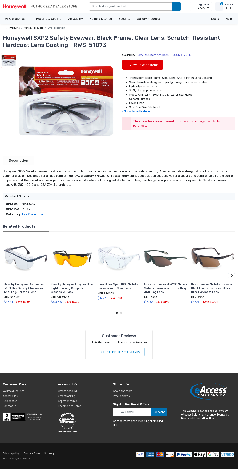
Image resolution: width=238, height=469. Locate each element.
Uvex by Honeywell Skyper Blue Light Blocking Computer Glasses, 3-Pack (72, 288)
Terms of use (32, 453)
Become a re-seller (69, 406)
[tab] (18, 160)
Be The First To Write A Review (119, 352)
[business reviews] (23, 417)
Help (229, 18)
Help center (10, 401)
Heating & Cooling (49, 18)
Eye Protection (56, 27)
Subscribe (159, 412)
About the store (122, 391)
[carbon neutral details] (78, 422)
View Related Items (142, 65)
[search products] (176, 6)
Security (125, 18)
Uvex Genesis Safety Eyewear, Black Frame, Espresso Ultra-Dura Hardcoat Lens (212, 288)
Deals (215, 18)
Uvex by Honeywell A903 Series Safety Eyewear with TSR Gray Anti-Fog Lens (165, 288)
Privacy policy (11, 453)
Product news (121, 396)
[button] (66, 101)
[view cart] (219, 6)
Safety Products (148, 18)
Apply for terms (67, 401)
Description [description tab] (18, 161)
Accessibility (10, 396)
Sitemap (49, 453)
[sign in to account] (201, 6)
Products (14, 27)
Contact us (9, 406)
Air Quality (75, 18)
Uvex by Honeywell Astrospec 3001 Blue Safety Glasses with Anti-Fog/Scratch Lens (25, 288)
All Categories (14, 18)
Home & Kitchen (101, 18)
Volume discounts (13, 391)
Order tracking (66, 396)
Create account (67, 391)
